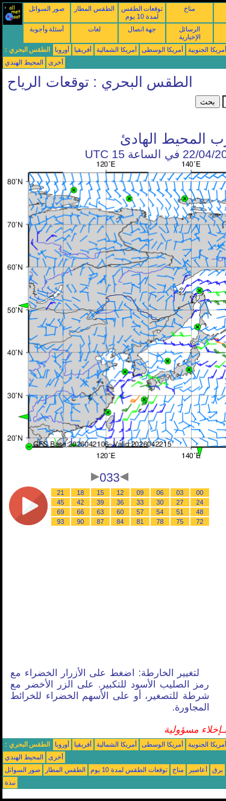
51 (180, 511)
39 (100, 502)
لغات (94, 29)
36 (120, 502)
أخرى (55, 62)
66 (80, 511)
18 (80, 492)
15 (100, 492)
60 (120, 511)
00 (200, 492)
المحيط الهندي (24, 62)
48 (200, 511)
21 (60, 492)
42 (80, 502)
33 (140, 502)
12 (120, 492)
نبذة (10, 782)
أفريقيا (83, 49)
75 (180, 521)
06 (160, 492)
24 (200, 502)
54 (160, 511)
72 (200, 521)
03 (180, 492)
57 (140, 511)
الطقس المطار (94, 8)
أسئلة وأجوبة (47, 29)
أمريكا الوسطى (162, 49)
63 (100, 511)
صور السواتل (46, 8)
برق (217, 769)
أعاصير (198, 769)
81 (140, 521)
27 (180, 502)
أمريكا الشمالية (116, 49)
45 (60, 502)
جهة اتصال (142, 29)
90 (80, 521)
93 (60, 521)
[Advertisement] (98, 110)
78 (160, 521)
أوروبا (62, 49)
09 (140, 492)
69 (60, 511)
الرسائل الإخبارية (190, 32)
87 (100, 521)
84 (120, 521)
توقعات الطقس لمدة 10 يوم (142, 12)
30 (160, 502)
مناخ (189, 8)
